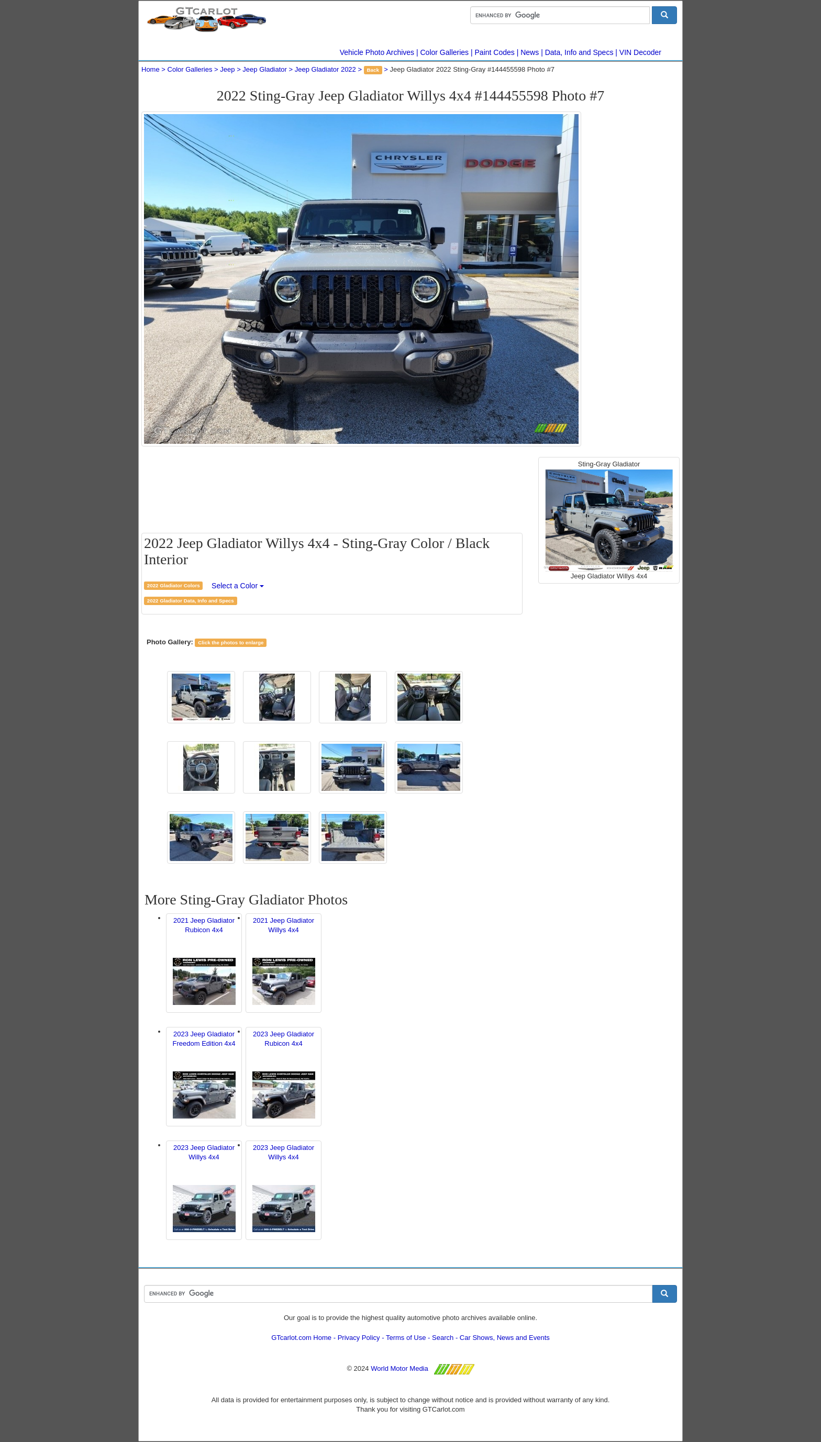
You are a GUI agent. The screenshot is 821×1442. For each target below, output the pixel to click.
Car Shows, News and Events (505, 1338)
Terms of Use (406, 1338)
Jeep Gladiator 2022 (325, 69)
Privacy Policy (359, 1338)
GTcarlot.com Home (301, 1338)
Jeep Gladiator (264, 69)
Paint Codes (495, 52)
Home (150, 69)
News (529, 52)
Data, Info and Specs (579, 52)
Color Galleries (444, 52)
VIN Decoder (640, 52)
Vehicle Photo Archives (377, 52)
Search (442, 1338)
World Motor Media (399, 1368)
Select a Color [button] (238, 586)
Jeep (227, 69)
